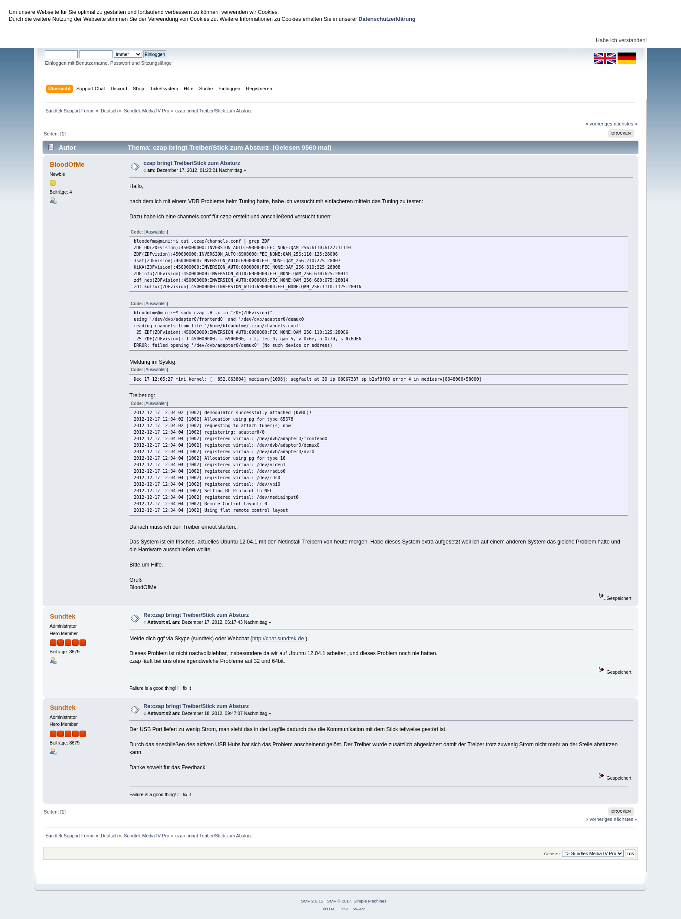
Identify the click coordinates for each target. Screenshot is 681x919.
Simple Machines (370, 901)
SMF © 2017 (339, 901)
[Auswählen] (156, 232)
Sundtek (63, 616)
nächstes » (625, 123)
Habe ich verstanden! (621, 40)
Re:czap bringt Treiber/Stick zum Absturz (196, 615)
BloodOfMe (67, 164)
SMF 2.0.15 (312, 901)
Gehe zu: (552, 853)
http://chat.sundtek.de (278, 639)
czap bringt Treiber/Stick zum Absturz (191, 163)
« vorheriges (598, 123)
